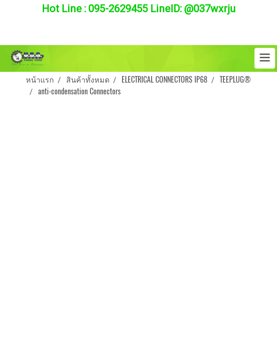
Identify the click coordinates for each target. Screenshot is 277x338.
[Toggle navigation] (264, 58)
